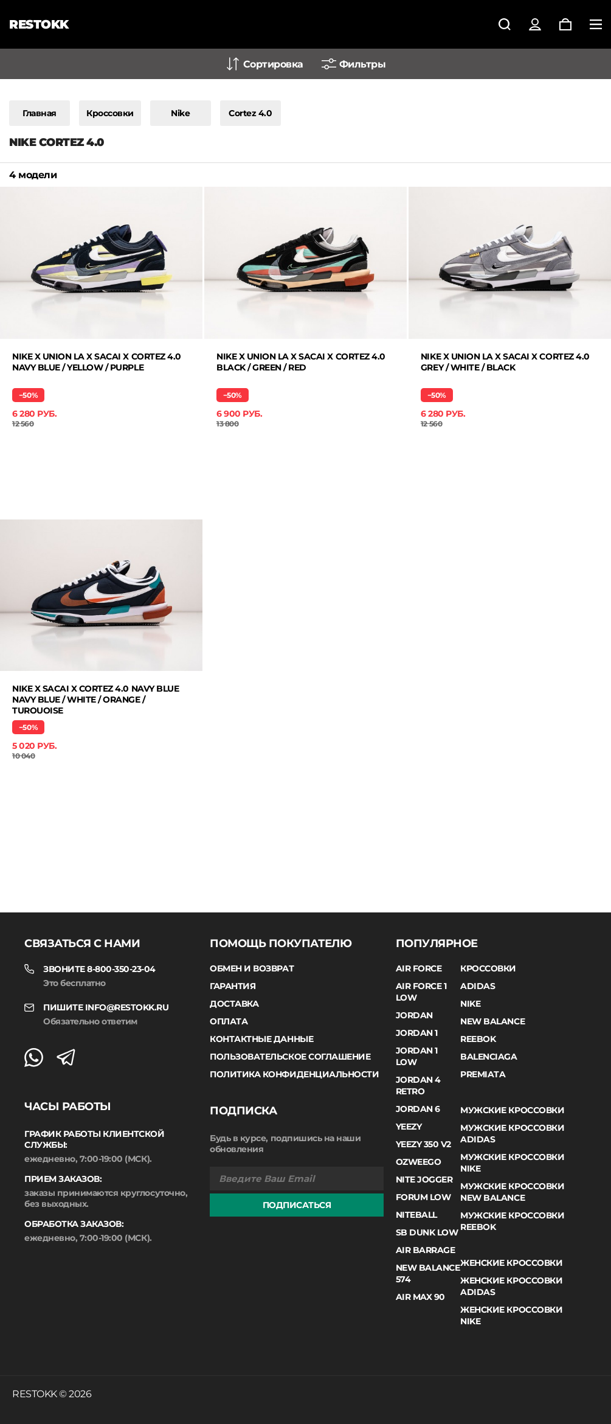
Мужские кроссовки (512, 1110)
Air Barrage (425, 1250)
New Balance (492, 1021)
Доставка (234, 1003)
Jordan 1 (417, 1032)
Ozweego (418, 1161)
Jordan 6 (418, 1108)
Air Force (419, 968)
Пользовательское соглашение (290, 1056)
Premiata (482, 1074)
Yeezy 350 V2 (423, 1144)
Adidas (477, 986)
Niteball (416, 1214)
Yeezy (409, 1126)
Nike (180, 113)
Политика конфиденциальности (294, 1074)
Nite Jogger (424, 1179)
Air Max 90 (420, 1296)
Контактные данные (261, 1038)
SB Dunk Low (427, 1232)
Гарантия (232, 986)
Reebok (477, 1038)
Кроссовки (110, 113)
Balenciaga (488, 1056)
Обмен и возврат (252, 968)
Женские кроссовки (511, 1262)
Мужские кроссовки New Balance (512, 1192)
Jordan (414, 1015)
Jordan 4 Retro (418, 1085)
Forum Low (423, 1197)
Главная (39, 113)
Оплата (228, 1021)
